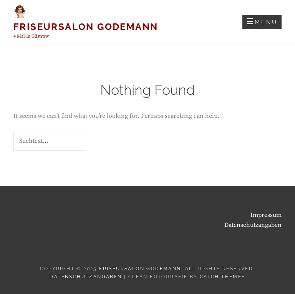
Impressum (266, 215)
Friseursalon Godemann (85, 26)
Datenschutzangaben (253, 225)
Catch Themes (222, 276)
